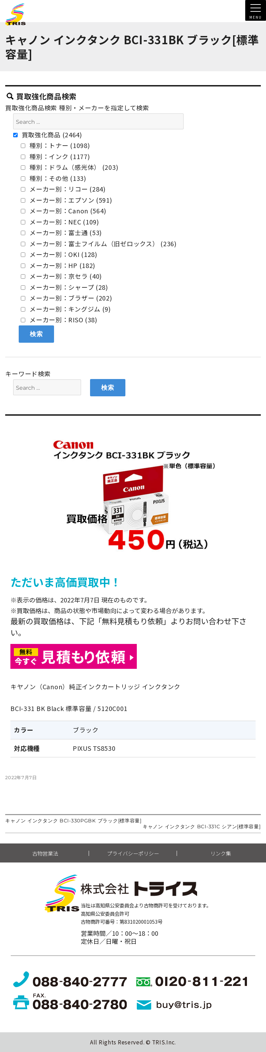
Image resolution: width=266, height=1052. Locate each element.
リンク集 (220, 853)
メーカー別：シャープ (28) (64, 287)
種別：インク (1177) (55, 156)
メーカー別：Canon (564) (63, 210)
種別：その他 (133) (53, 178)
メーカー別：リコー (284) (63, 188)
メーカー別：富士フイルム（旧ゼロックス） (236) (98, 243)
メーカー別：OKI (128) (59, 254)
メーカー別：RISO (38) (59, 319)
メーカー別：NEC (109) (60, 221)
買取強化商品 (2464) (47, 134)
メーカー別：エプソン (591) (66, 199)
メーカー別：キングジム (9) (66, 308)
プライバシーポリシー (133, 853)
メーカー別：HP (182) (58, 265)
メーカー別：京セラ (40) (61, 275)
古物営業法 (45, 853)
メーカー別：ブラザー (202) (66, 297)
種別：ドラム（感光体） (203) (69, 167)
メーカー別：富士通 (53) (61, 232)
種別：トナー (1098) (55, 145)
